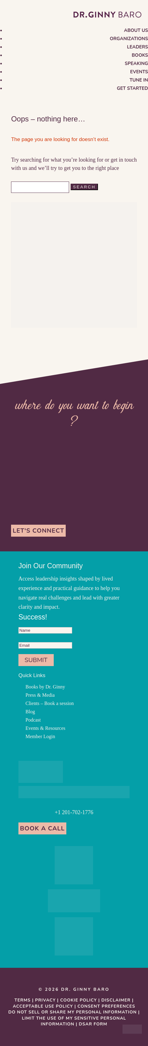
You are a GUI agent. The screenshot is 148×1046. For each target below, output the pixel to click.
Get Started (132, 88)
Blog (30, 711)
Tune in (139, 80)
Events (139, 72)
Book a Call (42, 828)
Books (140, 55)
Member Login (40, 736)
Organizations (129, 39)
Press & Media (40, 695)
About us (136, 30)
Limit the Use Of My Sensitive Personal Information (74, 1021)
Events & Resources (45, 728)
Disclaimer (115, 1000)
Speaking (136, 63)
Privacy (45, 1000)
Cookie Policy (78, 1000)
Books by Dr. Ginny (45, 686)
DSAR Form (93, 1024)
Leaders (137, 47)
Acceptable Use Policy (43, 1006)
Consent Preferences (106, 1006)
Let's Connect (38, 531)
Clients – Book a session (49, 703)
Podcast (33, 719)
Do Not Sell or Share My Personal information (72, 1012)
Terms (22, 1000)
